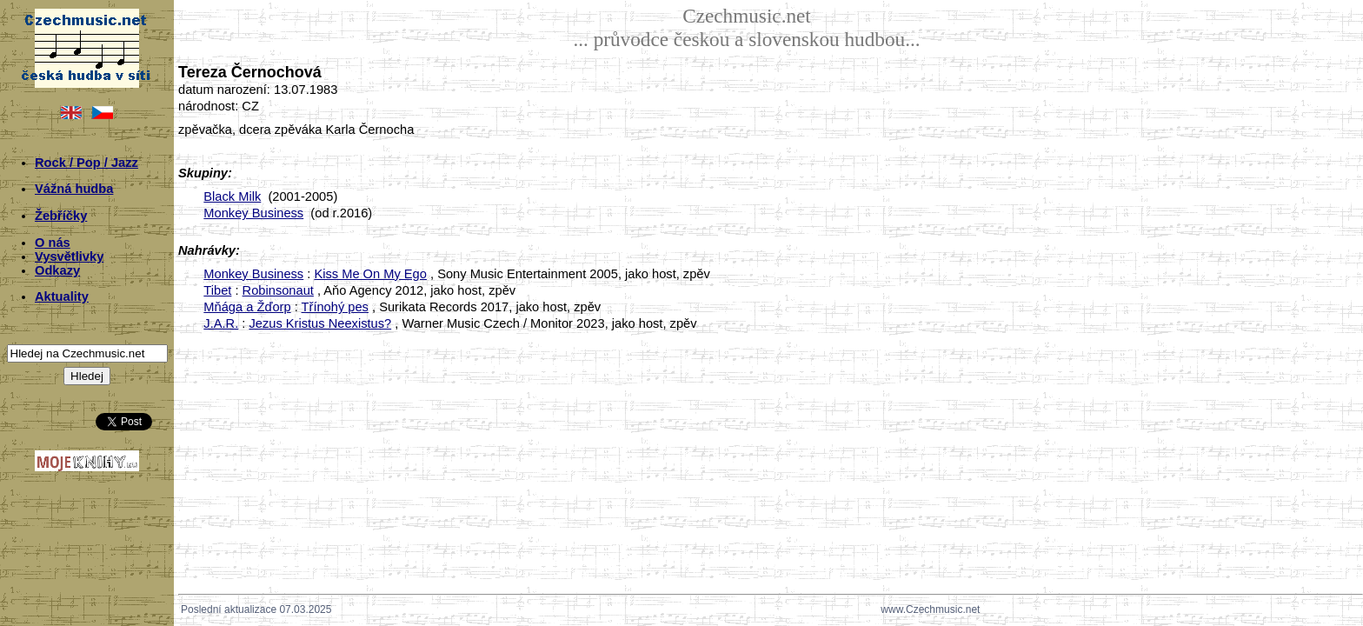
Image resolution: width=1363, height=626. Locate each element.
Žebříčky (61, 216)
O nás (52, 243)
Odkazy (57, 270)
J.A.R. (220, 323)
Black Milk (232, 196)
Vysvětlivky (69, 256)
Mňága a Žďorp (246, 307)
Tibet (217, 290)
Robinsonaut (278, 290)
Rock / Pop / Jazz (86, 163)
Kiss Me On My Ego (370, 274)
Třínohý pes (335, 307)
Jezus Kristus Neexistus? (320, 323)
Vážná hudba (74, 189)
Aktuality (62, 296)
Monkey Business (253, 213)
